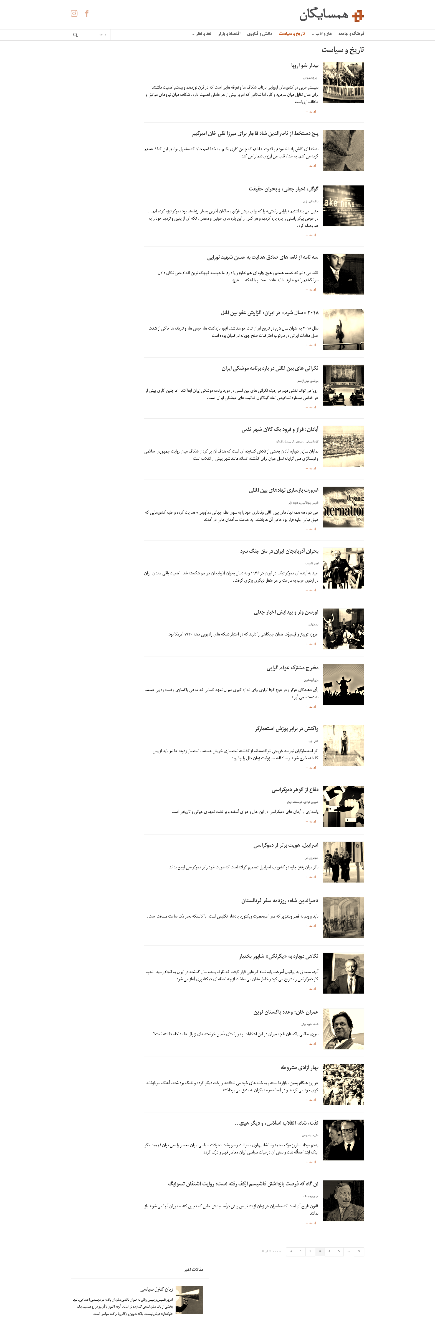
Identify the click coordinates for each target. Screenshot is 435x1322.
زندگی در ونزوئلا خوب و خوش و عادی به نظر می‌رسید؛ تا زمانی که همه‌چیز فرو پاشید (96, 147)
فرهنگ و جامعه (351, 34)
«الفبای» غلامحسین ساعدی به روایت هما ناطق (98, 310)
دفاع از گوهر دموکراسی (295, 790)
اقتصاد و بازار (229, 34)
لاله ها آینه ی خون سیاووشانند (104, 198)
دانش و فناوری (259, 34)
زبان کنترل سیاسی (104, 71)
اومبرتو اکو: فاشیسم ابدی (98, 355)
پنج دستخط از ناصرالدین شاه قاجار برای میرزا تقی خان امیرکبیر (254, 134)
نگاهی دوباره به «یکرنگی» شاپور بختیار (278, 957)
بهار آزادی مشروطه (299, 1080)
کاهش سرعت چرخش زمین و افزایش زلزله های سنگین (96, 252)
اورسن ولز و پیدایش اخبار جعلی (286, 613)
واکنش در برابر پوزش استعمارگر (286, 729)
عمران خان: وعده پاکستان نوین (286, 1019)
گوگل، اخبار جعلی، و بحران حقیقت (283, 190)
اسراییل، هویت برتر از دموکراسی (286, 846)
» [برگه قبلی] (291, 1263)
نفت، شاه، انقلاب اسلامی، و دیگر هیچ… (276, 1135)
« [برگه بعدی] (359, 1263)
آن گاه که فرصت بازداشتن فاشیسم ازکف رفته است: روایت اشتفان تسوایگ (243, 1196)
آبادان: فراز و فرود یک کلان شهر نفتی (280, 430)
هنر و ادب (322, 34)
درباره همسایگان (230, 1296)
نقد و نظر (201, 34)
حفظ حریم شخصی (228, 1313)
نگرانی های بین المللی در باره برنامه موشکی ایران (270, 369)
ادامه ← (310, 112)
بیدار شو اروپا (304, 66)
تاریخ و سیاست (292, 34)
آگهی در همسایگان (228, 1305)
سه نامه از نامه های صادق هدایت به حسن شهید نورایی (262, 258)
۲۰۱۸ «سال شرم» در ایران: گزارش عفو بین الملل (269, 314)
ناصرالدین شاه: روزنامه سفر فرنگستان (279, 902)
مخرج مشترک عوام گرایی (292, 669)
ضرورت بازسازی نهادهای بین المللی (283, 491)
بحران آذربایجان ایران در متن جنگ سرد (279, 552)
